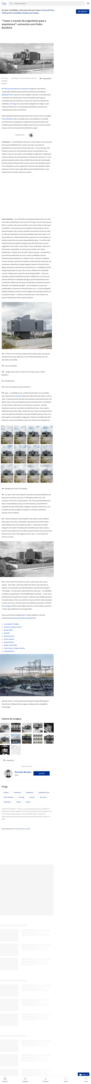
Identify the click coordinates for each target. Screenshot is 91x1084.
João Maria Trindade (11, 624)
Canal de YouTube (24, 829)
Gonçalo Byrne (9, 651)
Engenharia (29, 792)
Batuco (28, 802)
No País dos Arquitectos (10, 89)
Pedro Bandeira (7, 119)
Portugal (13, 104)
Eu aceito (82, 11)
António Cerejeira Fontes (13, 627)
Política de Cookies (31, 13)
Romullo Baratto (23, 772)
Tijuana (18, 802)
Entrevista (43, 797)
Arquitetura (7, 802)
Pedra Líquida (9, 639)
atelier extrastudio (10, 645)
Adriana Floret (9, 636)
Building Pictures (8, 95)
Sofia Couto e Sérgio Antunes (14, 648)
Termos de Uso (48, 10)
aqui (23, 615)
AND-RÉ (6, 633)
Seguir (41, 773)
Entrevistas (17, 792)
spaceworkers (9, 642)
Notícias (6, 792)
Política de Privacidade (11, 13)
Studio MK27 (8, 630)
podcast (26, 89)
